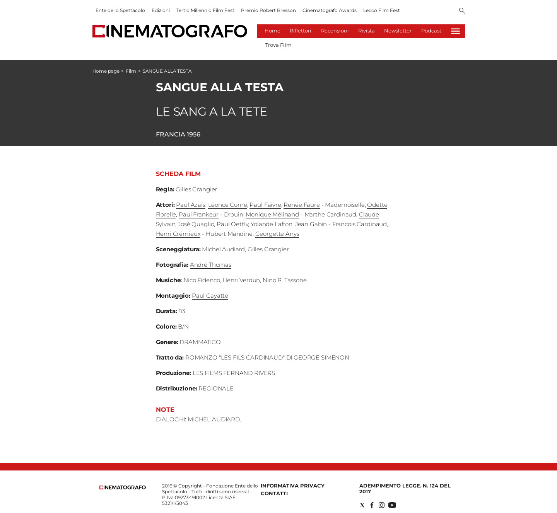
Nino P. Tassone (285, 280)
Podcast (431, 30)
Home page (106, 71)
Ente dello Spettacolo (120, 10)
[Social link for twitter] (362, 505)
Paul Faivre (265, 204)
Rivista (366, 30)
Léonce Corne (227, 204)
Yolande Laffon (271, 224)
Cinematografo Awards (329, 10)
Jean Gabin (311, 224)
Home (272, 30)
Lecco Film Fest (381, 10)
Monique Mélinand (272, 214)
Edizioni (161, 10)
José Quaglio (196, 224)
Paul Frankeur (199, 214)
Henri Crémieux (178, 233)
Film (131, 71)
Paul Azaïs (190, 204)
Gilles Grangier (196, 189)
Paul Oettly (232, 224)
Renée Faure (302, 204)
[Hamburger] (455, 31)
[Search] (462, 11)
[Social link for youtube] (392, 505)
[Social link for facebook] (372, 505)
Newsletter (398, 30)
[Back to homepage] (122, 488)
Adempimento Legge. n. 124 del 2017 (405, 488)
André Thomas (210, 264)
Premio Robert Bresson (268, 10)
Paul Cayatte (210, 295)
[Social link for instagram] (381, 505)
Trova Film (278, 45)
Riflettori (300, 30)
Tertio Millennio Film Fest (205, 10)
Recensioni (335, 30)
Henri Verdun (241, 280)
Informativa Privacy (293, 485)
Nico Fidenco (201, 280)
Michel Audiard (223, 249)
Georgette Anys (277, 233)
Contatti (274, 493)
